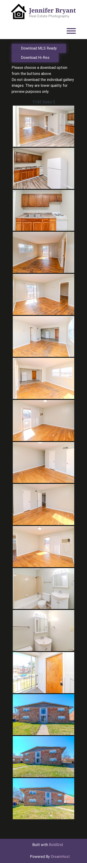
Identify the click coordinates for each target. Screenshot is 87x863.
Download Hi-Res (35, 57)
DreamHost (60, 856)
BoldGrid (56, 845)
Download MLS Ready (39, 48)
